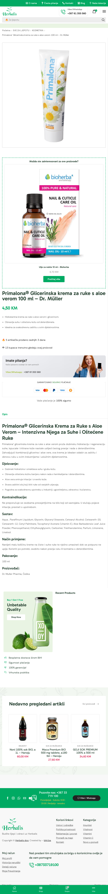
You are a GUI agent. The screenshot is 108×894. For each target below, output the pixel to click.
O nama (33, 3)
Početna (6, 30)
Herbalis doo (22, 840)
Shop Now (16, 617)
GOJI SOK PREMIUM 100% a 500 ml (85, 751)
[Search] (103, 19)
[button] (95, 11)
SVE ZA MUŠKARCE (54, 746)
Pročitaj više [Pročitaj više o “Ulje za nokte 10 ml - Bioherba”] (54, 279)
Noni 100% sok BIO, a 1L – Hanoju (23, 751)
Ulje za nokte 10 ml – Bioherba (54, 267)
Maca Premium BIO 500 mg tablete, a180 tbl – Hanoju (54, 753)
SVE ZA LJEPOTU (21, 30)
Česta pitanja (51, 3)
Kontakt (69, 3)
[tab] (7, 415)
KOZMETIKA (37, 30)
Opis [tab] (4, 414)
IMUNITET (23, 746)
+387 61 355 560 (32, 372)
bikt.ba (47, 840)
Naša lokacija (99, 3)
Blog (83, 3)
